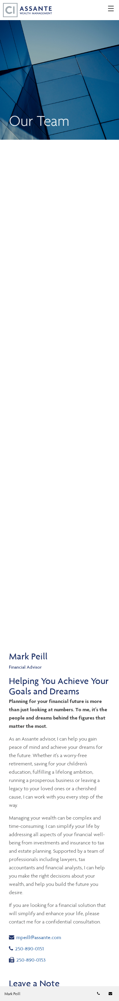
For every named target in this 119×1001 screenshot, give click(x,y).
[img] (59, 70)
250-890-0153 (27, 959)
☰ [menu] (110, 8)
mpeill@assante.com (35, 937)
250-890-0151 (32, 948)
